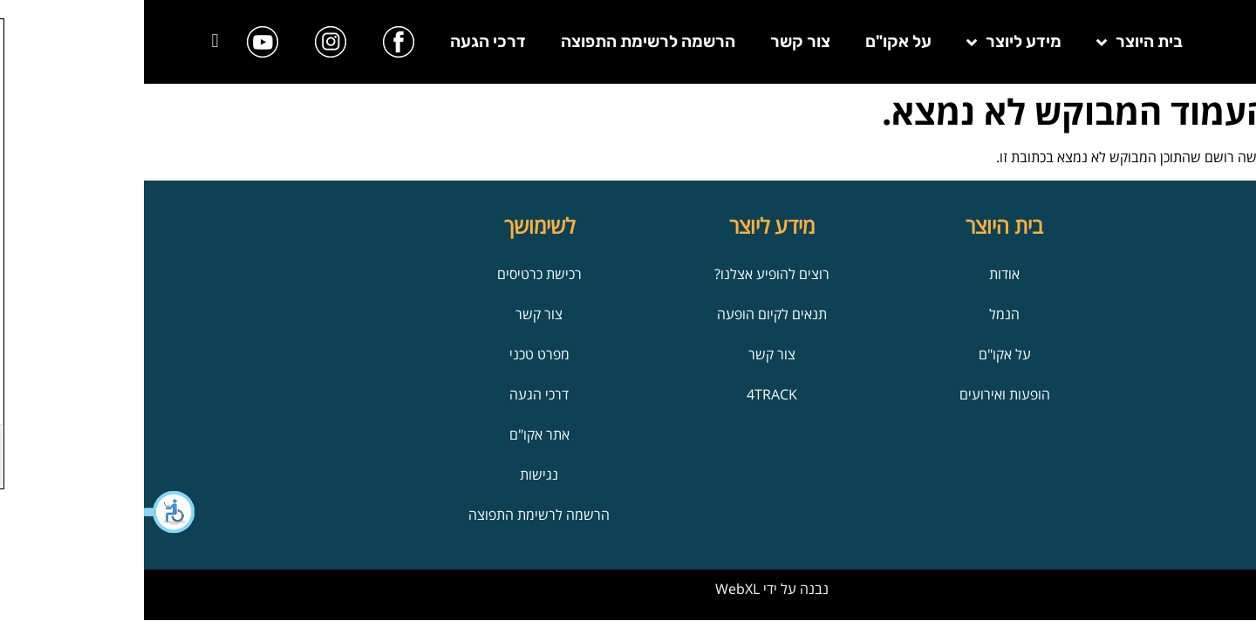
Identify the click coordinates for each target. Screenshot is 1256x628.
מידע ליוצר (870, 42)
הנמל (860, 314)
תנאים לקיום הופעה (628, 314)
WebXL (593, 588)
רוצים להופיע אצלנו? (628, 273)
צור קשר (656, 41)
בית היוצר (995, 42)
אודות (860, 273)
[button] (26, 512)
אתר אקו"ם (395, 434)
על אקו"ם (754, 41)
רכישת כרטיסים (395, 273)
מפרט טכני (395, 354)
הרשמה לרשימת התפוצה (504, 41)
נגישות (395, 474)
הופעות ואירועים (861, 394)
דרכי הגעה (344, 41)
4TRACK (628, 394)
